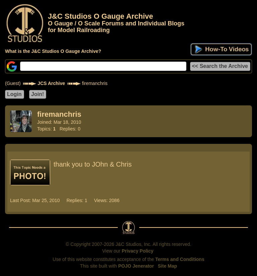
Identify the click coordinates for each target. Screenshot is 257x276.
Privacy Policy (138, 251)
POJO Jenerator (136, 266)
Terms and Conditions (179, 259)
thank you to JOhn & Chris (93, 164)
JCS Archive (51, 83)
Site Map (167, 266)
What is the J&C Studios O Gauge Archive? (53, 51)
